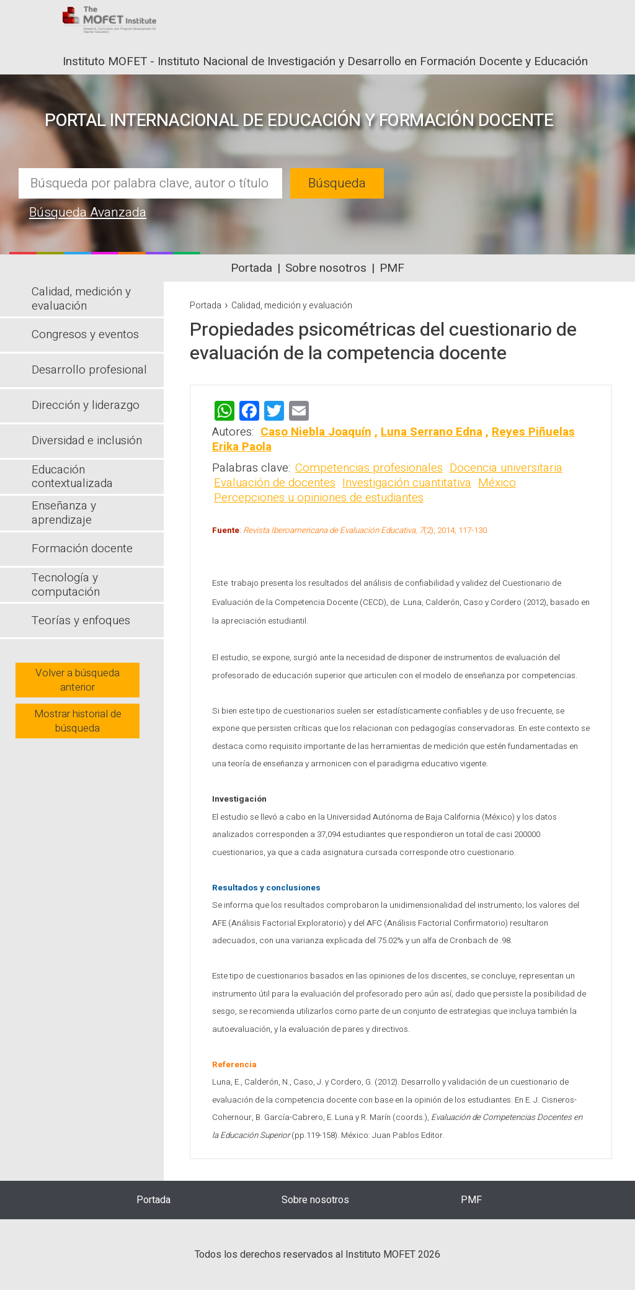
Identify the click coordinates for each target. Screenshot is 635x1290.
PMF (392, 268)
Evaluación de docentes (274, 482)
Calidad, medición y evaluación (291, 305)
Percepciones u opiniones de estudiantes (319, 497)
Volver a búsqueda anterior (77, 680)
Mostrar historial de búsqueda (78, 721)
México (497, 482)
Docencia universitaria (506, 468)
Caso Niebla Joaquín (315, 432)
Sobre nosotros (325, 268)
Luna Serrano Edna (431, 432)
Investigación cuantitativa (406, 482)
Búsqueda (337, 183)
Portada (251, 268)
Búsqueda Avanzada (87, 212)
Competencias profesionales (369, 468)
